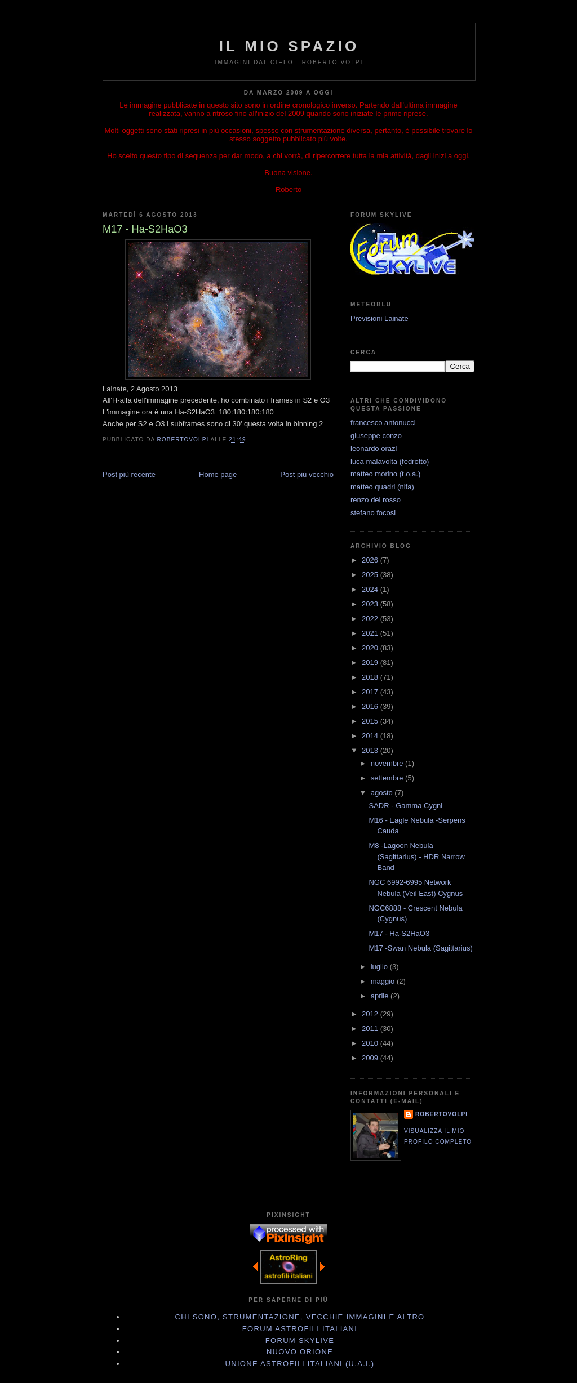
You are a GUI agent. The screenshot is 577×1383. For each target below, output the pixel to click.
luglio (380, 966)
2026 (371, 560)
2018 (371, 677)
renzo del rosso (375, 500)
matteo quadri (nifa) (382, 487)
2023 (371, 604)
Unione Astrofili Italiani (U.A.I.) (300, 1363)
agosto (383, 792)
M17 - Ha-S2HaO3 (399, 933)
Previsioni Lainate (379, 318)
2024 (371, 589)
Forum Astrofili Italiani (299, 1328)
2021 (371, 633)
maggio (384, 981)
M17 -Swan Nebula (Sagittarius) (420, 948)
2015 (371, 721)
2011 (371, 1028)
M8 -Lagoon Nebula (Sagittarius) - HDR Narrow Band (416, 856)
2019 (371, 662)
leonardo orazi (373, 448)
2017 (371, 692)
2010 (371, 1043)
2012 (371, 1014)
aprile (380, 996)
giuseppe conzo (376, 435)
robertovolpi (441, 1114)
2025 (371, 574)
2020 (371, 648)
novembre (388, 763)
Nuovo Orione (300, 1352)
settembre (388, 778)
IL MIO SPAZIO (289, 46)
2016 (371, 706)
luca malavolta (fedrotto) (389, 461)
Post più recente (129, 474)
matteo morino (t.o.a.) (385, 474)
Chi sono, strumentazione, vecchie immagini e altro (300, 1317)
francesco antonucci (383, 422)
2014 (371, 735)
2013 (371, 750)
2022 (371, 618)
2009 (371, 1058)
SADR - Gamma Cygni (405, 805)
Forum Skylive (299, 1340)
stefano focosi (373, 512)
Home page (218, 474)
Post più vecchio (307, 474)
